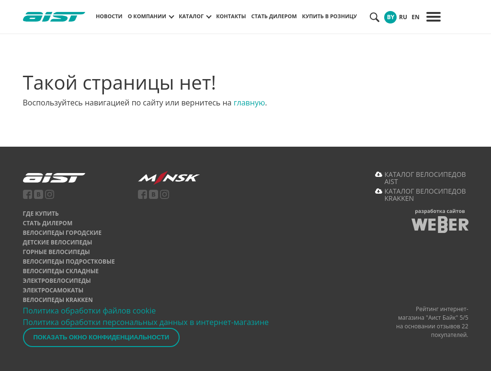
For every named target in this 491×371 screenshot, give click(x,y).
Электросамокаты (53, 290)
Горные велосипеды (56, 252)
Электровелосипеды (57, 281)
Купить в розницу (329, 16)
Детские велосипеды (57, 242)
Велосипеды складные (61, 271)
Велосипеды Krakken (58, 300)
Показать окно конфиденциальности (102, 337)
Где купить (41, 213)
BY (391, 17)
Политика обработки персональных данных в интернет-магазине (146, 322)
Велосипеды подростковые (69, 261)
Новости (109, 16)
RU (403, 17)
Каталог (191, 16)
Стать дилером (274, 16)
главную (249, 102)
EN (415, 17)
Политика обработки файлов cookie (89, 310)
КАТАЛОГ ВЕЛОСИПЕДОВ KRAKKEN (425, 194)
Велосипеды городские (62, 233)
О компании (147, 16)
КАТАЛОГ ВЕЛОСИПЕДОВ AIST (425, 178)
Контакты (231, 16)
